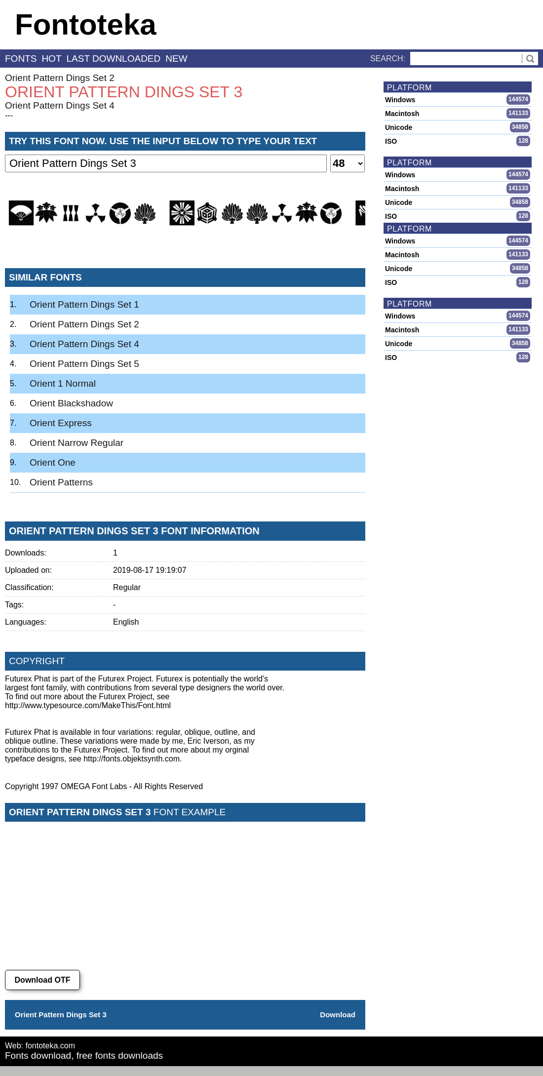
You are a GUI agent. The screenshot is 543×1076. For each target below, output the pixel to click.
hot (51, 58)
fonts (21, 58)
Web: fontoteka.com (40, 1045)
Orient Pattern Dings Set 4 (60, 105)
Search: (387, 58)
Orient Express (61, 423)
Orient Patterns (61, 482)
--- (9, 115)
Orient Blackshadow (71, 403)
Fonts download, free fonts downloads (84, 1055)
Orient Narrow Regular (76, 443)
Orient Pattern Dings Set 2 (60, 78)
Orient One (53, 462)
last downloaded (114, 58)
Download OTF (43, 980)
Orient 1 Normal (63, 383)
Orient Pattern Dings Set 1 (84, 304)
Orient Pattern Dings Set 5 (84, 364)
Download (337, 1014)
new (176, 58)
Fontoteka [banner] (85, 24)
